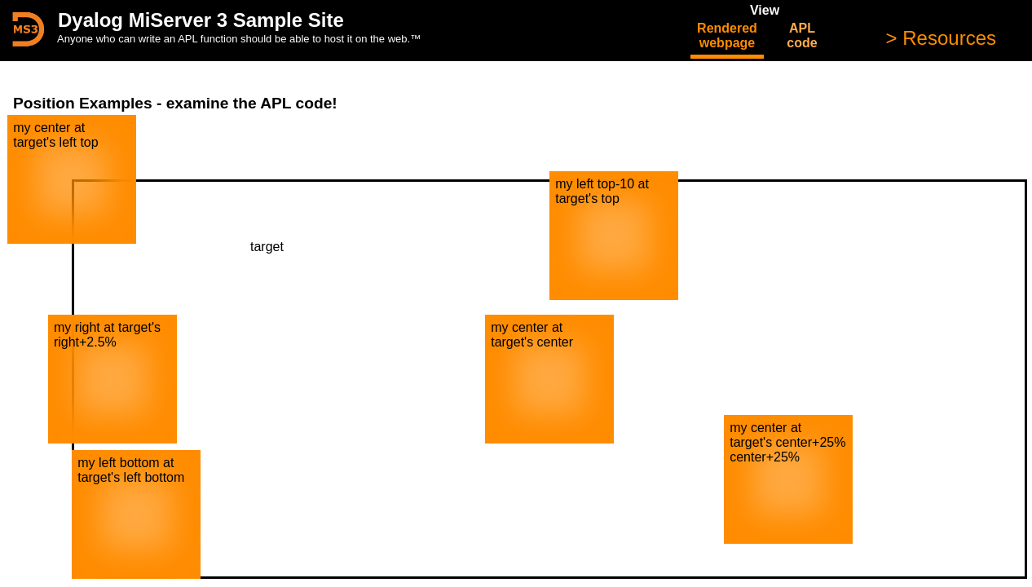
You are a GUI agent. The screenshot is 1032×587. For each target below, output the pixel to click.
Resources (946, 38)
